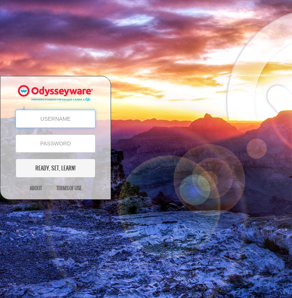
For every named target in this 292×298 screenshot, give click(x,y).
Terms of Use (68, 188)
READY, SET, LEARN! (55, 168)
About (36, 188)
